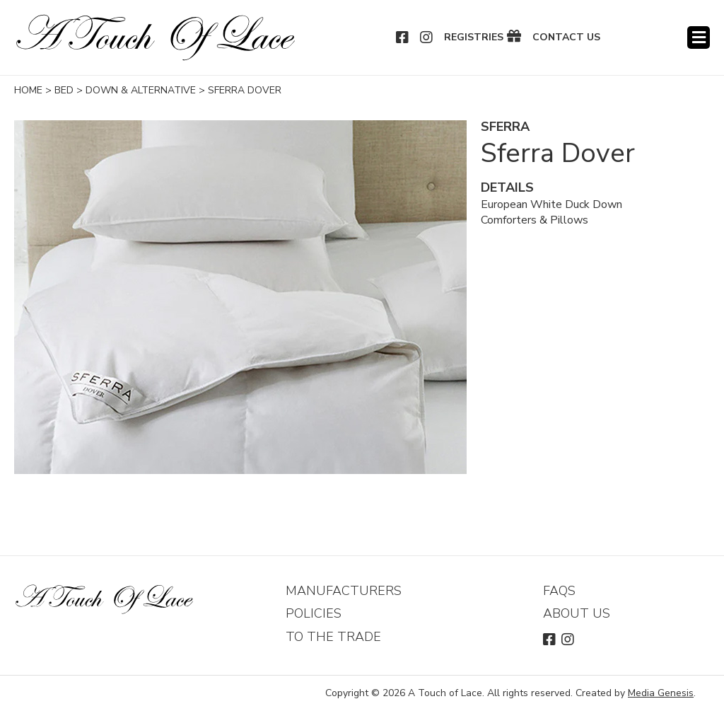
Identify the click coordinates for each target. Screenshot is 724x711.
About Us (576, 613)
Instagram (427, 37)
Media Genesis (661, 693)
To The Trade (333, 636)
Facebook (403, 37)
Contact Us (566, 37)
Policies (313, 613)
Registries (473, 37)
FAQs (559, 590)
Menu (698, 37)
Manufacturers (344, 590)
